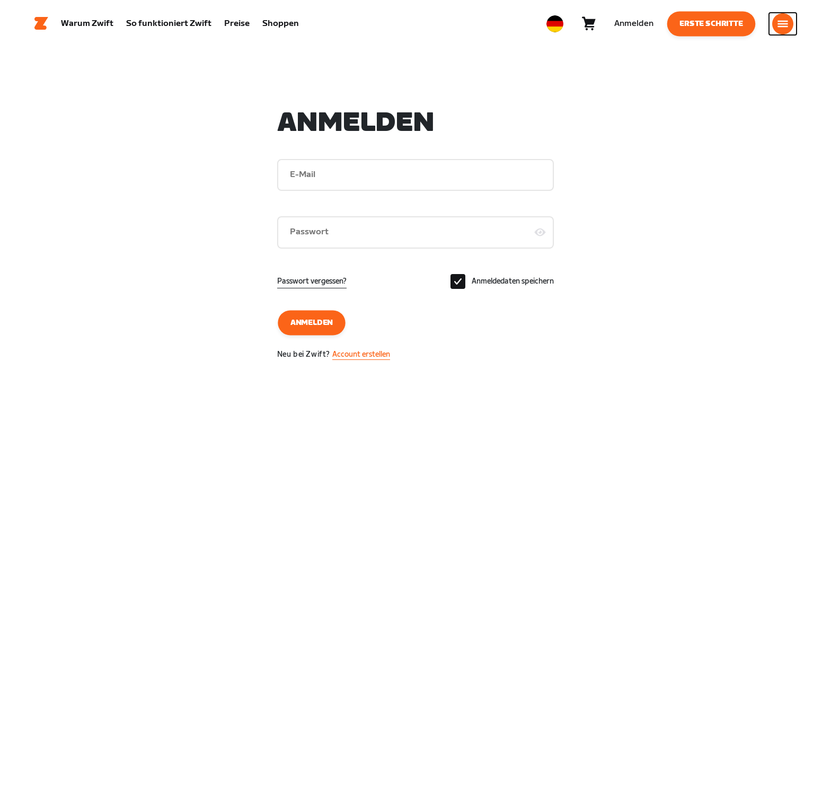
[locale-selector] (554, 23)
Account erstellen (361, 354)
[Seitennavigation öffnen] (783, 24)
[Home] (41, 24)
